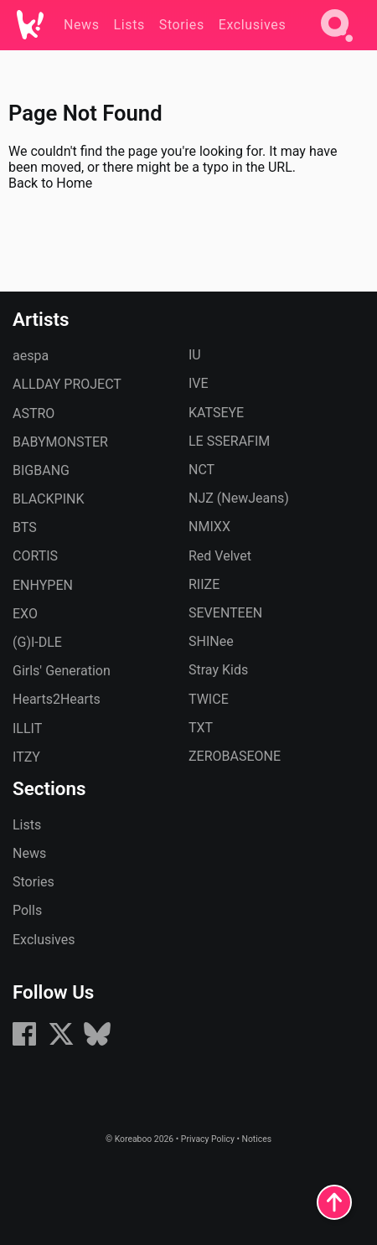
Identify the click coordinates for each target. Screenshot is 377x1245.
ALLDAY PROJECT (67, 384)
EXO (25, 614)
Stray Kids (218, 670)
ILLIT (27, 728)
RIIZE (203, 584)
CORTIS (35, 556)
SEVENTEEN (225, 613)
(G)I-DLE (37, 642)
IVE (198, 383)
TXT (200, 728)
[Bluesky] (97, 1043)
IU (194, 355)
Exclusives (44, 940)
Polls (27, 910)
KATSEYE (216, 413)
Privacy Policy (208, 1139)
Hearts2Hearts (57, 699)
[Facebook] (24, 1043)
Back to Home (50, 183)
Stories (33, 882)
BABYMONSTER (60, 442)
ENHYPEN (43, 585)
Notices (256, 1139)
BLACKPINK (48, 499)
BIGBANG (41, 470)
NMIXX (209, 527)
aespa (31, 356)
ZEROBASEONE (234, 756)
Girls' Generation (62, 671)
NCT (201, 470)
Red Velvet (219, 556)
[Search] (336, 45)
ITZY (26, 757)
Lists (27, 825)
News (29, 853)
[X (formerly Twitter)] (61, 1043)
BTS (25, 527)
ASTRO (33, 413)
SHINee (211, 641)
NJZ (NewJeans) (238, 498)
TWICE (208, 699)
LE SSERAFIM (229, 441)
